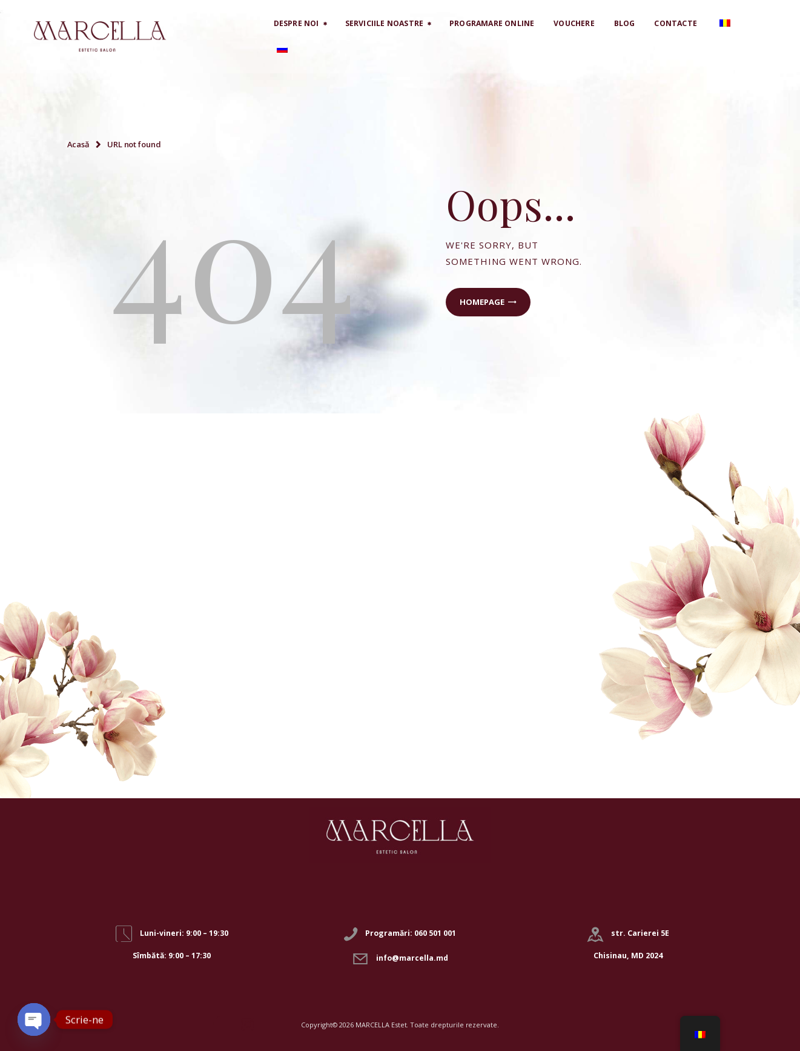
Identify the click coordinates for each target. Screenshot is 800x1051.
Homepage (482, 301)
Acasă (78, 144)
